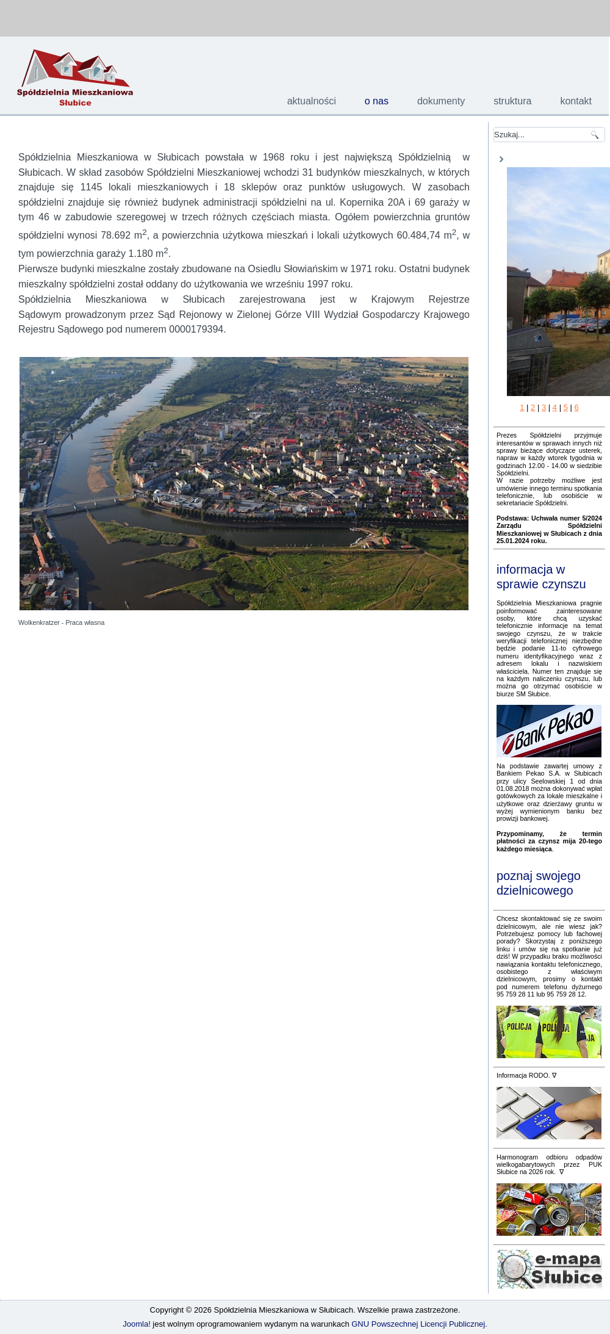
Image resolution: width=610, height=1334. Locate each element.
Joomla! (137, 1324)
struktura (512, 101)
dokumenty (441, 101)
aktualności (311, 101)
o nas (377, 101)
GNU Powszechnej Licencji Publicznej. (419, 1324)
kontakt (576, 101)
